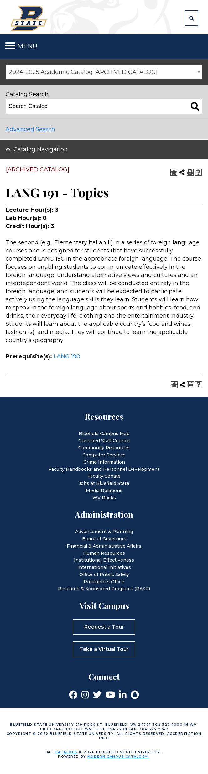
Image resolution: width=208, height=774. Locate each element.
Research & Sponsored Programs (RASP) (104, 588)
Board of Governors (104, 539)
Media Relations (104, 490)
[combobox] (104, 72)
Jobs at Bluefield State (104, 483)
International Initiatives (104, 567)
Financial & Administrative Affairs (104, 546)
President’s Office (104, 581)
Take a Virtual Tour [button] (104, 649)
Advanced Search (30, 129)
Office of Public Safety (104, 574)
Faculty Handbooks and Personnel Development (104, 469)
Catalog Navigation (40, 149)
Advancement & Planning (104, 531)
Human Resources (104, 553)
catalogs (66, 752)
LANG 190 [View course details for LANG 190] (67, 356)
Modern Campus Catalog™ (118, 757)
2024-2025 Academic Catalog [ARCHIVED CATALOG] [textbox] (83, 72)
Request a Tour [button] (104, 627)
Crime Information (104, 462)
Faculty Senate (104, 476)
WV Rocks (104, 498)
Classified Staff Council (104, 441)
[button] (191, 18)
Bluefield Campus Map (104, 433)
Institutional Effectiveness (104, 560)
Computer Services (104, 455)
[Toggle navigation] (10, 46)
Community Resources (104, 447)
